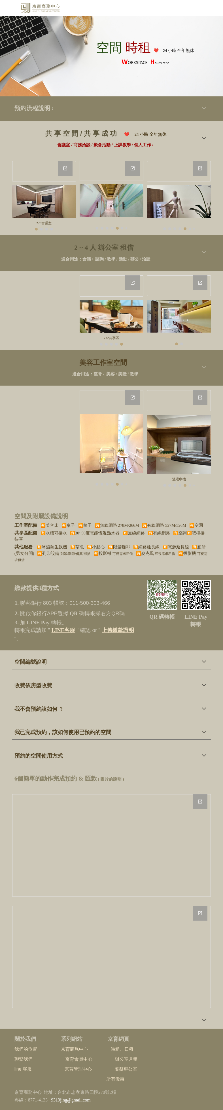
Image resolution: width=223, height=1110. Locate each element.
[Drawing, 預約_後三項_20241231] (111, 957)
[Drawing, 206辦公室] (179, 285)
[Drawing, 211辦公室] (111, 286)
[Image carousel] (44, 208)
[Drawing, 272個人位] (179, 171)
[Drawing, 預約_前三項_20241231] (111, 845)
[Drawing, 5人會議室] (44, 171)
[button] (204, 108)
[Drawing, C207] (111, 400)
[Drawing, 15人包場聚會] (111, 171)
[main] (145, 56)
